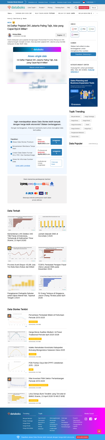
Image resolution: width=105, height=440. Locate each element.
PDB (31, 369)
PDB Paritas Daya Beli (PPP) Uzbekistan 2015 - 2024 (46, 364)
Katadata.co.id (32, 2)
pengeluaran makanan (77, 132)
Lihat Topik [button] (31, 7)
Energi (40, 426)
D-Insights (53, 2)
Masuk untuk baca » (37, 67)
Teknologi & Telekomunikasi (38, 385)
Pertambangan (65, 427)
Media (24, 18)
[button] (89, 2)
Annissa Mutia (17, 34)
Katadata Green (43, 2)
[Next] (97, 13)
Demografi (33, 321)
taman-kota (74, 136)
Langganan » (56, 141)
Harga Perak (86, 120)
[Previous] (93, 13)
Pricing (50, 7)
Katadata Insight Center (64, 2)
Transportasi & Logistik (77, 425)
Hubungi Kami (54, 163)
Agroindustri (42, 418)
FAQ (68, 7)
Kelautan (40, 428)
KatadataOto (76, 2)
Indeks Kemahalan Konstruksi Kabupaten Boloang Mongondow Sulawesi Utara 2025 (47, 348)
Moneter (52, 430)
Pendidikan (64, 422)
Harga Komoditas (76, 124)
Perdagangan (65, 424)
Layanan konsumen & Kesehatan (53, 424)
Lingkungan (33, 400)
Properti (32, 354)
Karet (87, 124)
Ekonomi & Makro (35, 339)
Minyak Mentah (75, 116)
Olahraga (64, 418)
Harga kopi (88, 128)
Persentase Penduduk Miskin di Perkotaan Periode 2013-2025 (46, 316)
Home (9, 18)
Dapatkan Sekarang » (83, 54)
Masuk (94, 7)
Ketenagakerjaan (55, 418)
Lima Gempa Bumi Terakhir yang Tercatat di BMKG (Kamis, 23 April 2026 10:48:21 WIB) (47, 395)
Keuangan (53, 420)
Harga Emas (74, 120)
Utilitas (75, 428)
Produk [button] (41, 7)
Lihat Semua (92, 143)
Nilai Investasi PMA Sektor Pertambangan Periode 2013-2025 (46, 379)
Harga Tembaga (89, 116)
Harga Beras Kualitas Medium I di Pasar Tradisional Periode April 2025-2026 (45, 333)
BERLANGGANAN (82, 437)
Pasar (63, 420)
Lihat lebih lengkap (23, 166)
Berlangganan (83, 7)
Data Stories (17, 18)
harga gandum (75, 128)
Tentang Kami (59, 7)
